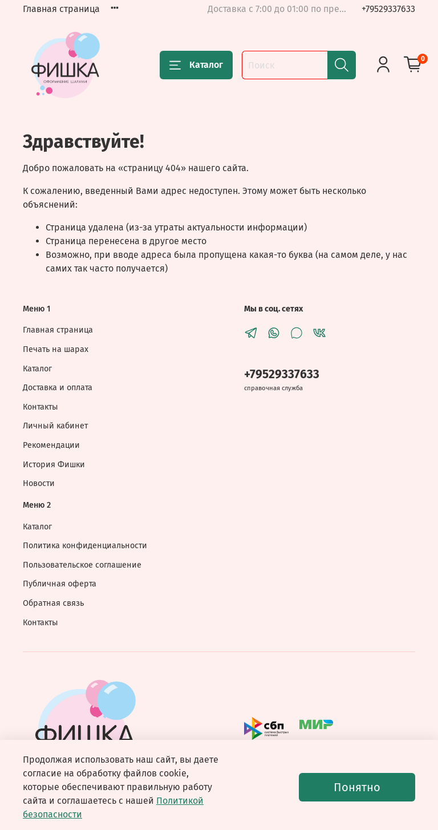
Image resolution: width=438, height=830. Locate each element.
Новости (39, 483)
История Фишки (54, 464)
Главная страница (61, 8)
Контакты (40, 407)
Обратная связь (53, 603)
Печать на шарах (55, 349)
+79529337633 (388, 8)
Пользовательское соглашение (82, 565)
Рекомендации (51, 445)
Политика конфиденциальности (85, 545)
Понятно (357, 787)
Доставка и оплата (57, 387)
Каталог (196, 65)
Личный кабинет (55, 426)
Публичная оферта (59, 584)
